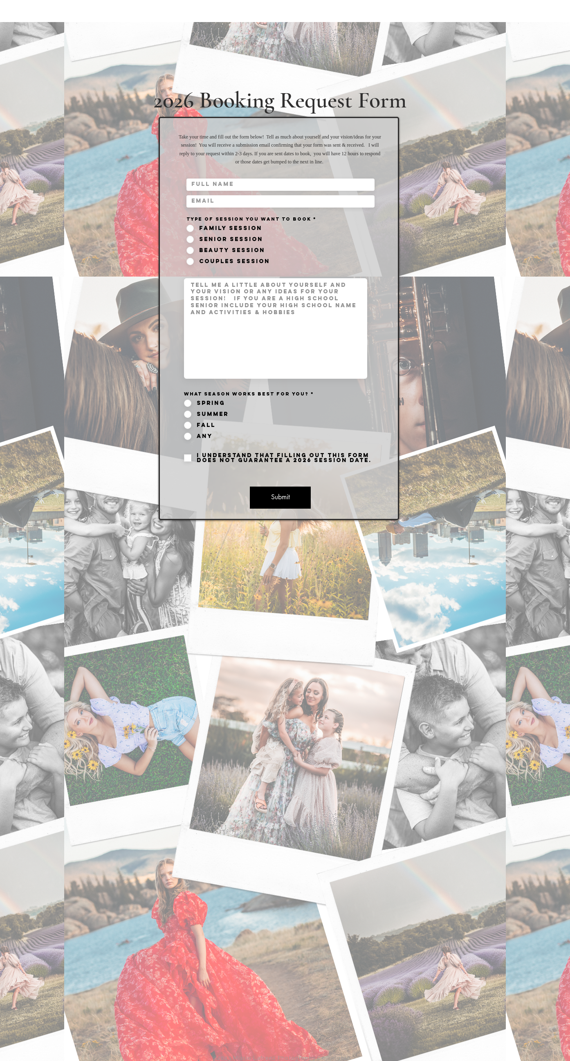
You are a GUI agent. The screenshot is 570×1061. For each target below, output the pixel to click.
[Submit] (280, 498)
